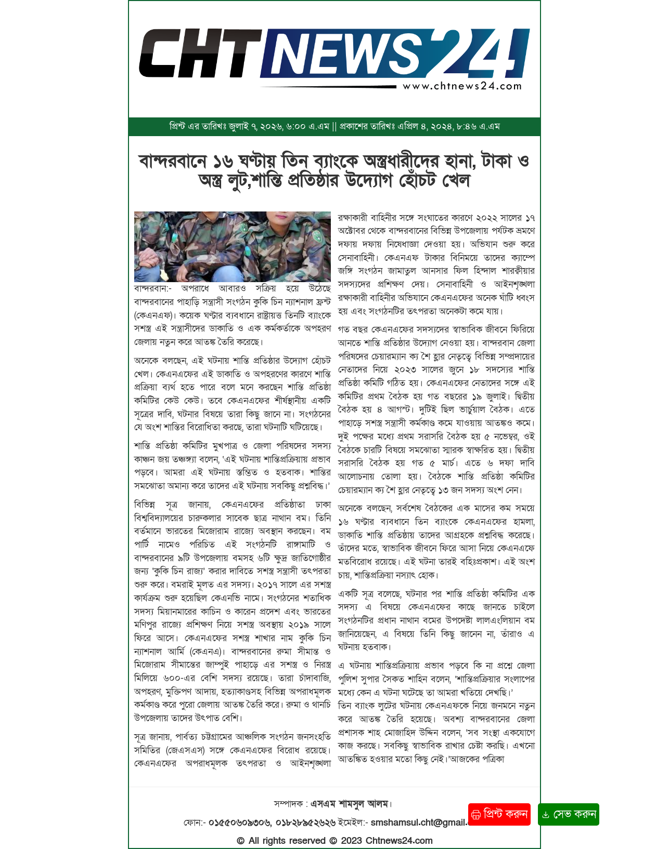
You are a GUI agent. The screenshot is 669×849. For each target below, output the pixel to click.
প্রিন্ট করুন (499, 814)
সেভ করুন (568, 814)
